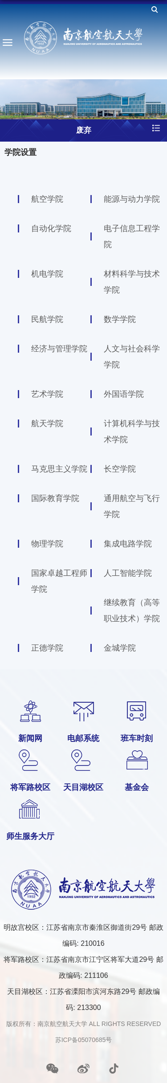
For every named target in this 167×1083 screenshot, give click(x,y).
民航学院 (47, 319)
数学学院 (120, 319)
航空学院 (47, 199)
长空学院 (120, 468)
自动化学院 (51, 228)
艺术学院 (47, 394)
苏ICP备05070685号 (83, 1039)
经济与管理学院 (59, 348)
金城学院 (120, 647)
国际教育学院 (55, 498)
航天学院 (47, 423)
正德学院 (47, 647)
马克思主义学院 (59, 468)
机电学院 (47, 273)
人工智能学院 (128, 573)
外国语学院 (124, 394)
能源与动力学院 (132, 199)
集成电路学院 (128, 543)
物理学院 (47, 543)
